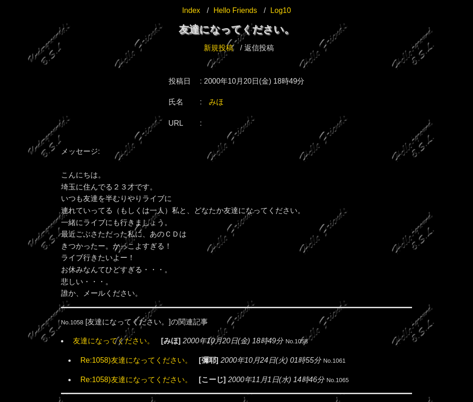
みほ (216, 102)
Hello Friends (235, 10)
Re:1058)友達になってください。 (136, 360)
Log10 (280, 10)
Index (191, 10)
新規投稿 (218, 48)
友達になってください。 (113, 341)
